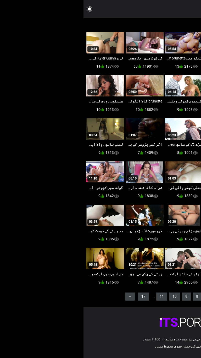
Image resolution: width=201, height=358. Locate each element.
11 (78, 296)
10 (91, 296)
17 (60, 296)
